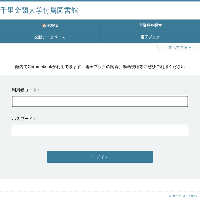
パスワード (22, 118)
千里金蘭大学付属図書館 (39, 10)
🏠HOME (50, 25)
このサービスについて (182, 196)
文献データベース (49, 37)
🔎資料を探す (150, 25)
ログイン (100, 156)
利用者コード (24, 90)
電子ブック (150, 37)
